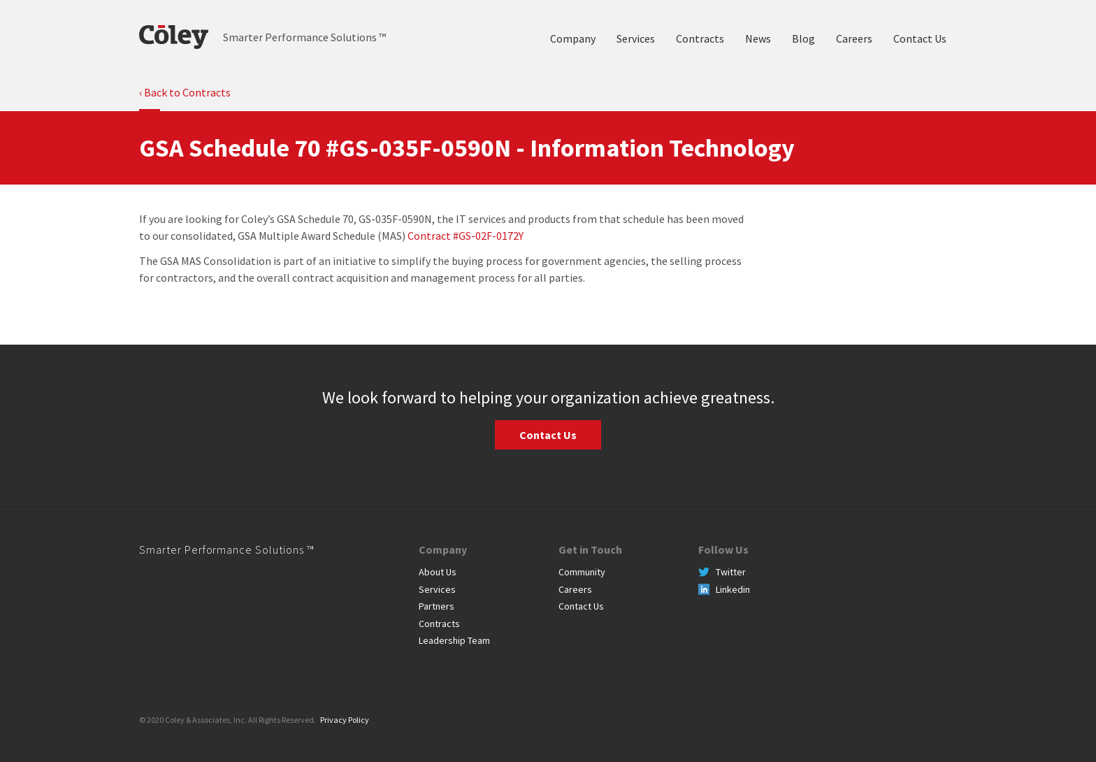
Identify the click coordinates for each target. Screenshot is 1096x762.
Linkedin (733, 589)
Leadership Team (454, 640)
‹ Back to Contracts (185, 92)
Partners (436, 606)
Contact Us (919, 38)
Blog (803, 38)
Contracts (700, 38)
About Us (437, 572)
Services (635, 38)
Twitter (731, 572)
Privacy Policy (344, 719)
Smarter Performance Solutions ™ (227, 549)
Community (581, 572)
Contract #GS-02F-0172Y (466, 236)
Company (573, 38)
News (758, 38)
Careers (854, 38)
